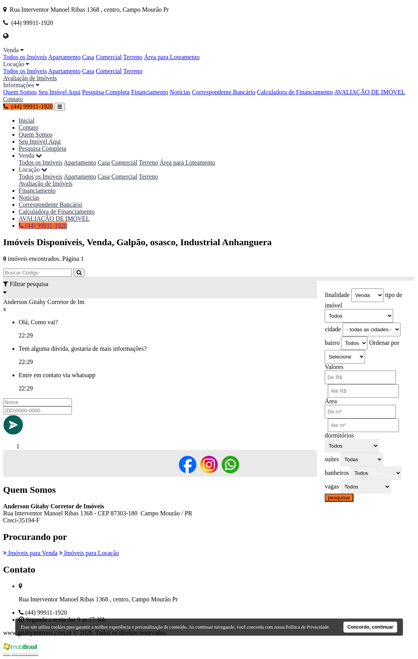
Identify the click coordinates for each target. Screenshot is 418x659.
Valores (334, 367)
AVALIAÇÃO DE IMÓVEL (369, 92)
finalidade (337, 295)
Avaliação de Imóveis (30, 78)
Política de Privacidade (307, 627)
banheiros (337, 472)
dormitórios (339, 435)
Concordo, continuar (370, 627)
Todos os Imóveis (25, 57)
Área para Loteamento (171, 57)
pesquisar (339, 498)
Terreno (133, 57)
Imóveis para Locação (89, 553)
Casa (88, 57)
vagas (332, 486)
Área (331, 401)
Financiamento (149, 92)
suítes (332, 459)
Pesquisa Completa (105, 92)
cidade (333, 329)
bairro (332, 342)
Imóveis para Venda (30, 553)
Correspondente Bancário (223, 92)
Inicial (27, 120)
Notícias (180, 92)
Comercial (109, 57)
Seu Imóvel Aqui (59, 92)
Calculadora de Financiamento (295, 92)
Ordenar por (384, 342)
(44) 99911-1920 (28, 106)
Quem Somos (20, 92)
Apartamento (64, 57)
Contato (13, 99)
